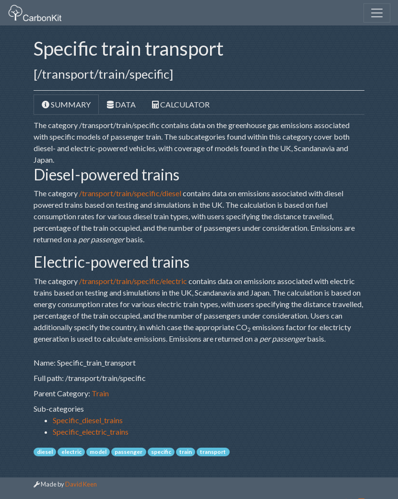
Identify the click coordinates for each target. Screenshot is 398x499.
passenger (128, 451)
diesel (45, 451)
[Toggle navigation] (376, 13)
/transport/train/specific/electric (133, 280)
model (98, 451)
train (185, 451)
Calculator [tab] (181, 104)
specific (161, 451)
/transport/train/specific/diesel (130, 193)
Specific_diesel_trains (88, 420)
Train (100, 393)
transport (213, 451)
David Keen (81, 484)
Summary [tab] (66, 104)
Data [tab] (121, 104)
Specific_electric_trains (91, 431)
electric (71, 451)
